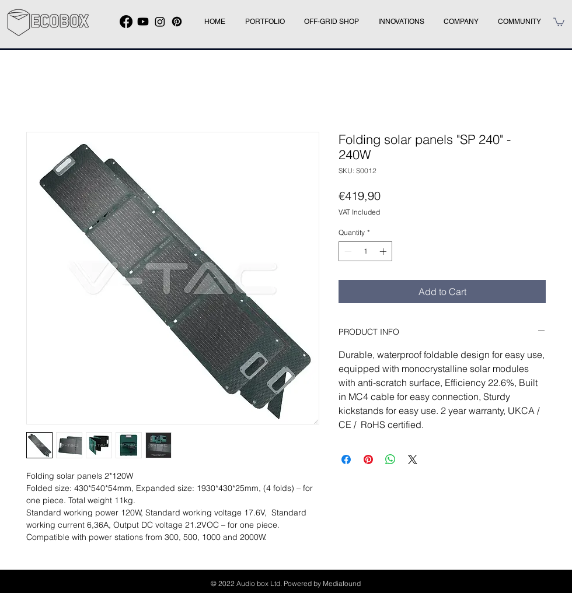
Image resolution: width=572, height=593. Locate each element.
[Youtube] (143, 21)
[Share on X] (413, 459)
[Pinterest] (176, 21)
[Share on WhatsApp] (390, 459)
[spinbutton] (365, 251)
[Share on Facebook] (346, 459)
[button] (558, 21)
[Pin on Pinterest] (368, 459)
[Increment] (384, 251)
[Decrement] (346, 251)
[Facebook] (126, 21)
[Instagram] (160, 21)
